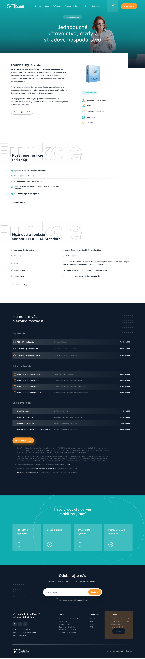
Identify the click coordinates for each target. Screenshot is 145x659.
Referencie (57, 6)
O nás (47, 6)
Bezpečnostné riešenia (67, 628)
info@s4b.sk (22, 636)
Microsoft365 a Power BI (67, 630)
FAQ (91, 628)
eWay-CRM (63, 622)
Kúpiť (111, 631)
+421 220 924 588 (29, 633)
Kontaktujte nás (129, 6)
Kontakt (95, 6)
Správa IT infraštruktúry (67, 633)
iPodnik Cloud (64, 625)
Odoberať (94, 593)
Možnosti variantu (111, 623)
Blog (87, 6)
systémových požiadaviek (45, 460)
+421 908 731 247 (25, 631)
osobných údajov (83, 601)
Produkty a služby (73, 6)
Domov (38, 6)
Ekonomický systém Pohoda (69, 620)
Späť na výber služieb (13, 112)
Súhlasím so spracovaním (72, 600)
